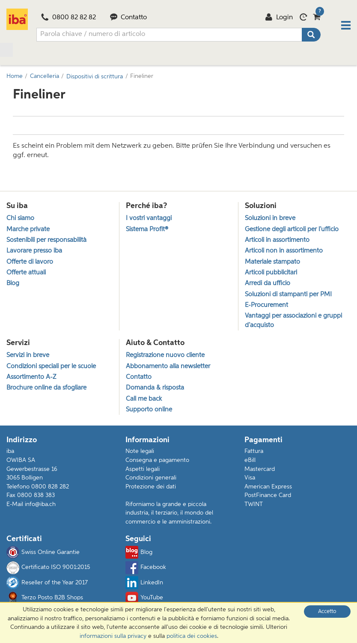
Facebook (145, 568)
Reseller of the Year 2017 (47, 583)
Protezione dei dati (150, 487)
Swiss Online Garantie (43, 552)
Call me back (144, 399)
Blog (138, 552)
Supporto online (149, 410)
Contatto (128, 17)
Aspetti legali (142, 470)
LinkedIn (144, 583)
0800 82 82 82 (68, 17)
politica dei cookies (192, 636)
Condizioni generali (150, 478)
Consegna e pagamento (157, 461)
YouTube (144, 598)
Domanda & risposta (155, 388)
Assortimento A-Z (31, 377)
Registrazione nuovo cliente (165, 355)
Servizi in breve (27, 355)
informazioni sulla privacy (113, 636)
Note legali (139, 452)
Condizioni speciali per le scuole (51, 366)
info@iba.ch (40, 505)
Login (279, 17)
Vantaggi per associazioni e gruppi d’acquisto (293, 320)
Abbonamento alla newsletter (168, 366)
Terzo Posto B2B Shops (44, 598)
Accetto (327, 611)
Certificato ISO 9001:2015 (48, 568)
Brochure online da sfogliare (46, 388)
